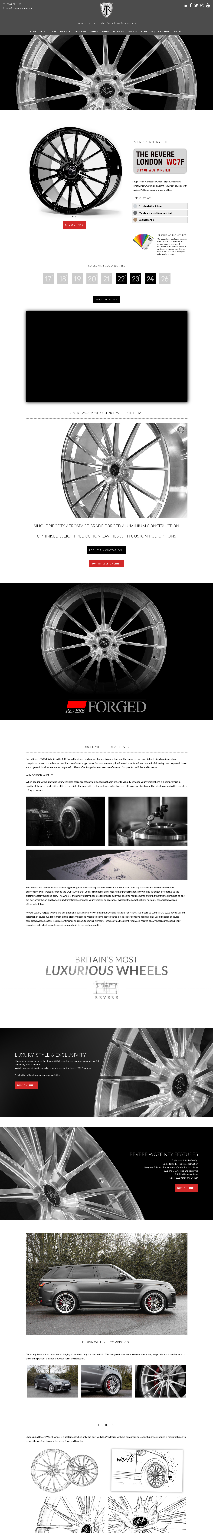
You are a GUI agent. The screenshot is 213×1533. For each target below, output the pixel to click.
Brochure (163, 31)
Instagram (80, 31)
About (43, 31)
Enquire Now (106, 299)
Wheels (105, 31)
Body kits (65, 31)
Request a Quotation (106, 550)
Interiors (118, 31)
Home (33, 31)
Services (132, 31)
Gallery (93, 31)
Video (144, 31)
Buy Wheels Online (107, 563)
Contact (178, 31)
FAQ (152, 31)
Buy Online (74, 225)
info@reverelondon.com (19, 8)
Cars (53, 31)
